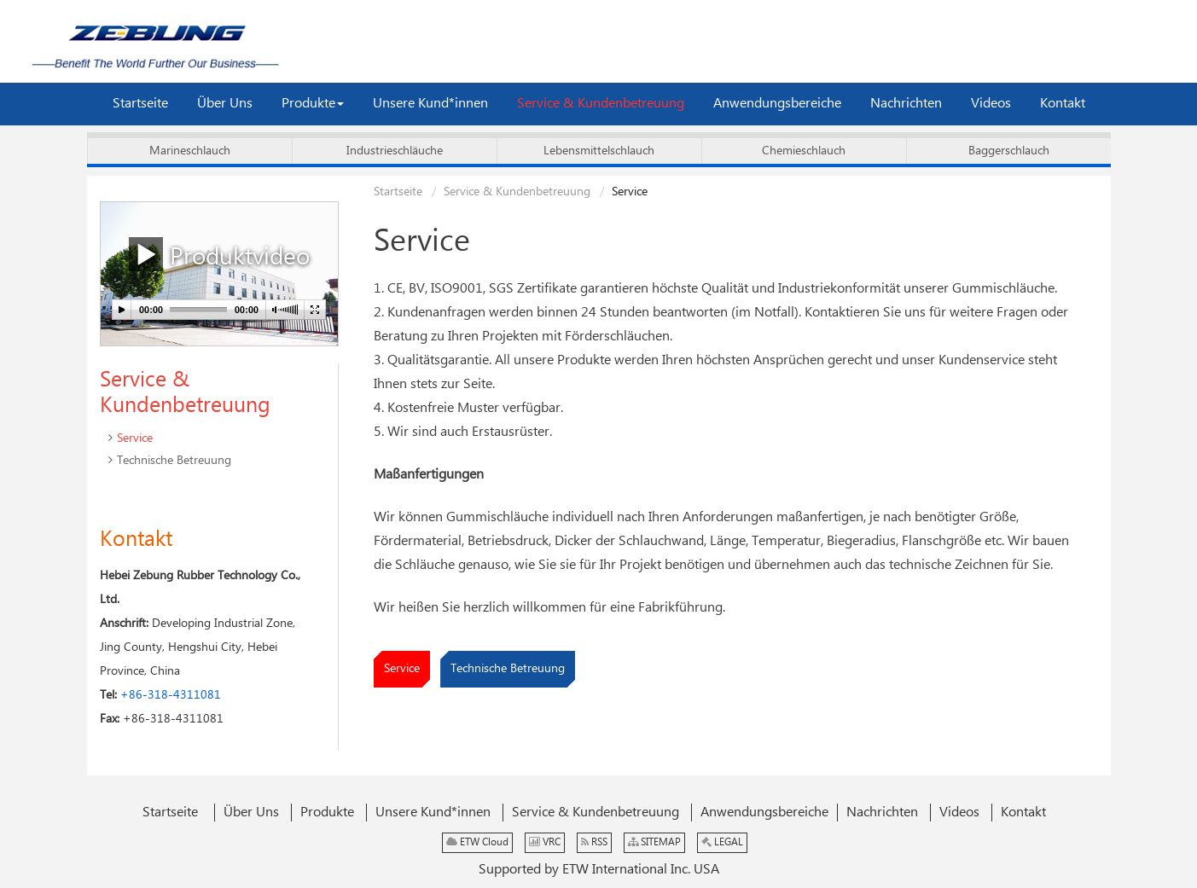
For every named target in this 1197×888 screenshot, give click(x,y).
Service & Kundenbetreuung (517, 192)
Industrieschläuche (394, 151)
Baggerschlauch (1008, 151)
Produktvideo (219, 255)
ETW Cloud (477, 842)
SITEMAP (654, 842)
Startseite (398, 192)
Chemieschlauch (803, 151)
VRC (545, 842)
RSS (594, 842)
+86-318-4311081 (170, 695)
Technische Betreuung (507, 668)
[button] (313, 104)
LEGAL (722, 842)
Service (402, 668)
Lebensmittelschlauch (598, 151)
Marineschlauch (189, 151)
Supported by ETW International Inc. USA (599, 870)
